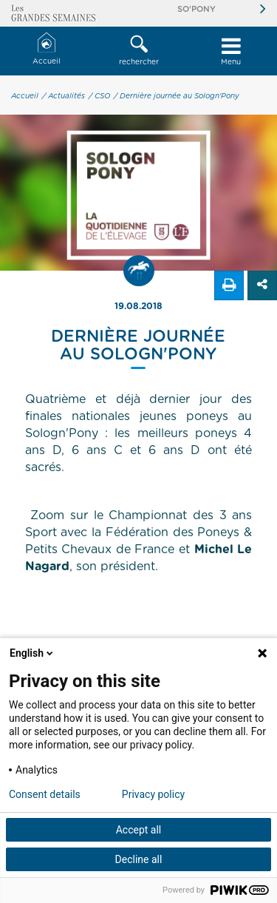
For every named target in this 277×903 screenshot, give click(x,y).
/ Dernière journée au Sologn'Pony (176, 96)
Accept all (139, 830)
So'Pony (196, 9)
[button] (138, 51)
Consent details (45, 794)
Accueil (47, 49)
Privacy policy (153, 794)
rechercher (138, 50)
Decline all (139, 859)
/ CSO (99, 96)
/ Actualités (63, 96)
